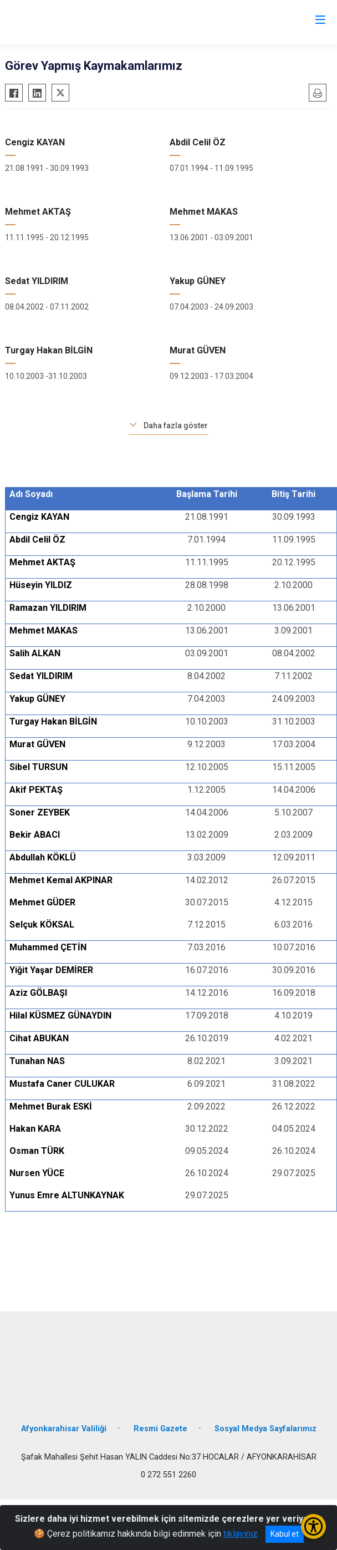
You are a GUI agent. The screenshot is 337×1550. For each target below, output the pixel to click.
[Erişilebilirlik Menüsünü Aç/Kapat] (313, 1526)
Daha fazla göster (176, 425)
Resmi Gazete (160, 1429)
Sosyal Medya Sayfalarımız (265, 1429)
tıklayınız (240, 1533)
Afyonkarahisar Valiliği (63, 1429)
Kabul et (284, 1533)
